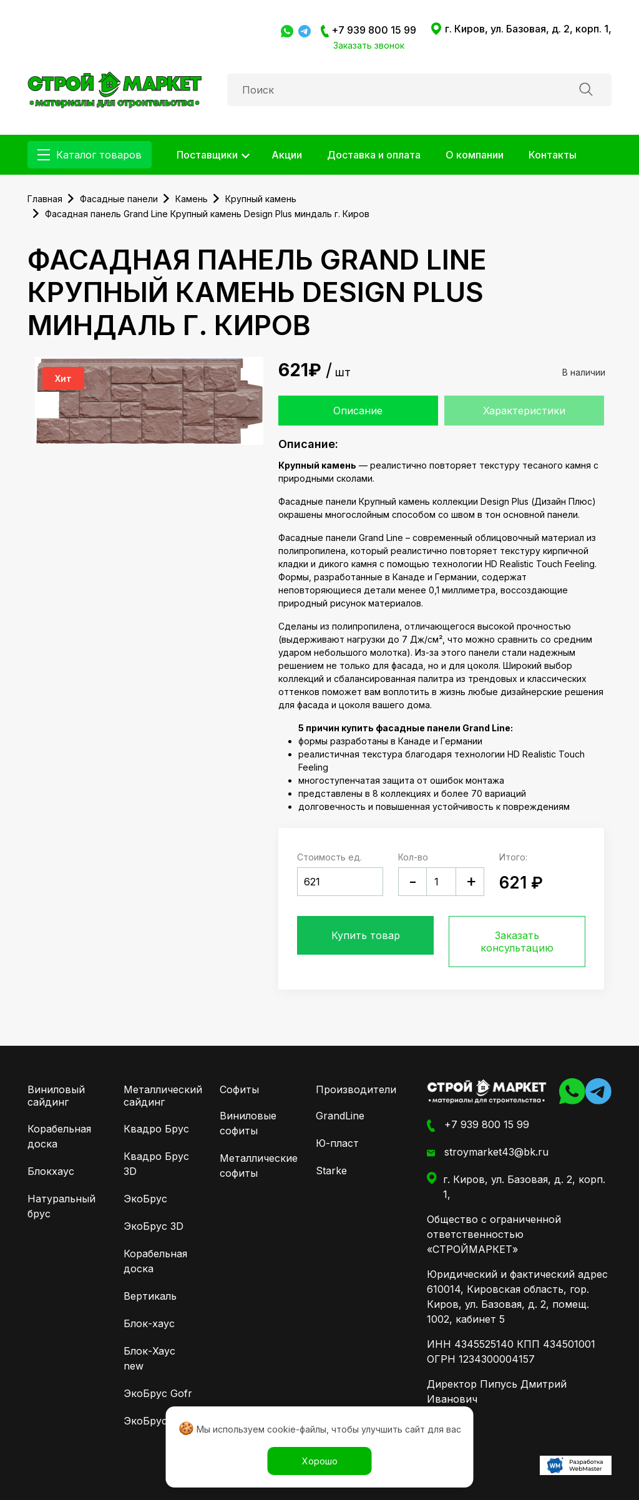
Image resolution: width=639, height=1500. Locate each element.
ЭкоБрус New (158, 1421)
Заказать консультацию (517, 941)
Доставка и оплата (374, 155)
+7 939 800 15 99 (368, 30)
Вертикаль (150, 1296)
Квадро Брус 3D (156, 1163)
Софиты (239, 1089)
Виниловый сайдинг (56, 1095)
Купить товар (365, 935)
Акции (286, 155)
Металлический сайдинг (163, 1095)
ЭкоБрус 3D (153, 1226)
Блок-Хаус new (149, 1358)
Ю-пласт (337, 1143)
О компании (475, 155)
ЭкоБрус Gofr (158, 1393)
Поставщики (207, 155)
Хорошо (320, 1461)
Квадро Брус (156, 1129)
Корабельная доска (59, 1136)
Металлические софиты (255, 1165)
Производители (356, 1089)
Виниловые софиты (248, 1123)
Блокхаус (50, 1171)
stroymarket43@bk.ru (488, 1152)
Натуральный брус (61, 1206)
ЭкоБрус (145, 1198)
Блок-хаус (149, 1323)
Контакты (553, 155)
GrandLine (340, 1115)
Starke (331, 1170)
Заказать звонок (368, 45)
